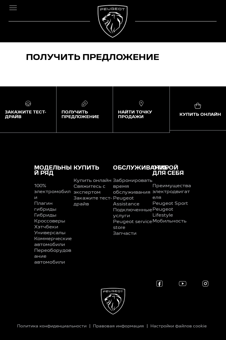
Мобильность (169, 221)
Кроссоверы (49, 221)
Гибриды (45, 215)
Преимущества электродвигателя (171, 192)
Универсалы (50, 233)
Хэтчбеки (46, 227)
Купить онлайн (93, 181)
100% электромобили (52, 192)
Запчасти (125, 234)
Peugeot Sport (170, 204)
